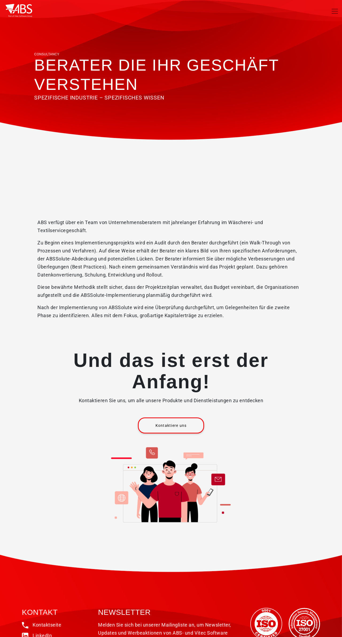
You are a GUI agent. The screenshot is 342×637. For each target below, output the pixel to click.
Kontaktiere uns (171, 425)
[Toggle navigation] (335, 11)
